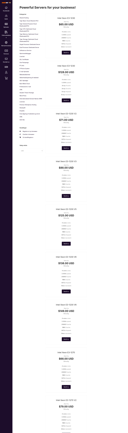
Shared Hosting (24, 18)
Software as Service (25, 50)
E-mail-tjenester (24, 71)
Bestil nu (57, 55)
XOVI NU (22, 120)
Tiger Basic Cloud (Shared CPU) (29, 21)
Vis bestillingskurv (26, 137)
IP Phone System (25, 68)
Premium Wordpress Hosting (28, 104)
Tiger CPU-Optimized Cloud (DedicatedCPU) (28, 30)
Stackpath (23, 107)
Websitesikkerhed (25, 74)
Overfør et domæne (27, 134)
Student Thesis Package (27, 92)
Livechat (22, 56)
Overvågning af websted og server (30, 114)
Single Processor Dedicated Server (30, 44)
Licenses (22, 101)
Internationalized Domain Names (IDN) (31, 98)
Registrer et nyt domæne (28, 131)
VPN (21, 89)
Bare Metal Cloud (25, 83)
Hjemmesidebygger (25, 53)
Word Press (23, 95)
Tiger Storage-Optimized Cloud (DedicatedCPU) (29, 40)
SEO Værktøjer (24, 80)
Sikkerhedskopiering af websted (29, 77)
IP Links (22, 65)
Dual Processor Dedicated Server (29, 47)
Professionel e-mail (25, 86)
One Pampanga (24, 62)
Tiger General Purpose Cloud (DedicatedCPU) (28, 25)
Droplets (22, 111)
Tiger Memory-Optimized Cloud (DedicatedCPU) (29, 35)
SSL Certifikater (24, 59)
